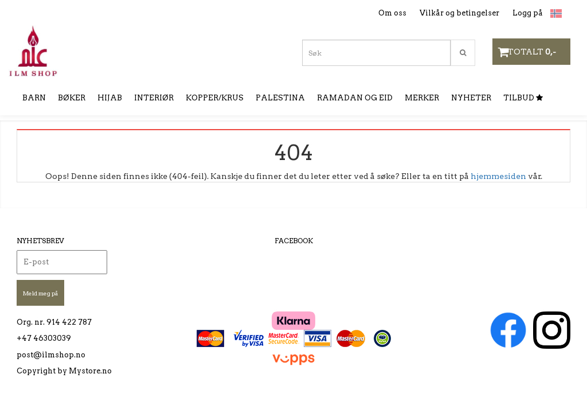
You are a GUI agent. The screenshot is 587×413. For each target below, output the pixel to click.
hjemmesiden (498, 176)
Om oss (392, 13)
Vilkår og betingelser (459, 13)
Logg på (527, 13)
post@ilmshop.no (51, 354)
